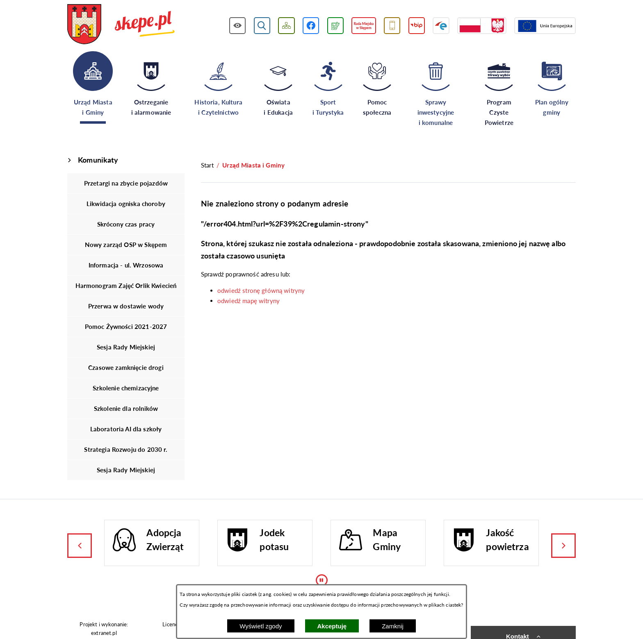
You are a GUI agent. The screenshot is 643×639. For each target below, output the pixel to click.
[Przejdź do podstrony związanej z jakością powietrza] (335, 25)
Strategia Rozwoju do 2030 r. (125, 449)
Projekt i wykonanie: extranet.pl (104, 628)
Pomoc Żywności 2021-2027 (126, 326)
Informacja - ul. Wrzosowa (126, 265)
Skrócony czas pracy (126, 224)
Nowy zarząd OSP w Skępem (126, 244)
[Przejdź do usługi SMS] (392, 25)
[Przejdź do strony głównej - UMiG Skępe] (121, 25)
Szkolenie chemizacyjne (126, 388)
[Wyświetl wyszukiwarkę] (262, 25)
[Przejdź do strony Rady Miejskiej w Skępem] (363, 25)
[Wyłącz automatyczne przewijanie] (322, 580)
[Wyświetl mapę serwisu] (286, 25)
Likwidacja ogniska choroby (126, 203)
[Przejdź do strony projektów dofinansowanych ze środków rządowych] (481, 25)
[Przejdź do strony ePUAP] (441, 25)
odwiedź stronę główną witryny (261, 290)
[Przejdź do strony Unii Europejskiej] (545, 25)
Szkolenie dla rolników (126, 408)
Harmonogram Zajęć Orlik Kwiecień (126, 285)
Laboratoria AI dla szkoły (126, 429)
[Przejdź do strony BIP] (416, 25)
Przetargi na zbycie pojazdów (126, 183)
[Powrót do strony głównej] (207, 165)
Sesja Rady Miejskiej (126, 347)
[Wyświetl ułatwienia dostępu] (237, 25)
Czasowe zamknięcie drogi (126, 367)
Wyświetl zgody (260, 626)
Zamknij (393, 626)
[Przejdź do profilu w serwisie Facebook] (311, 25)
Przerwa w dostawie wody (126, 306)
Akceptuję (332, 626)
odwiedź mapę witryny (248, 300)
